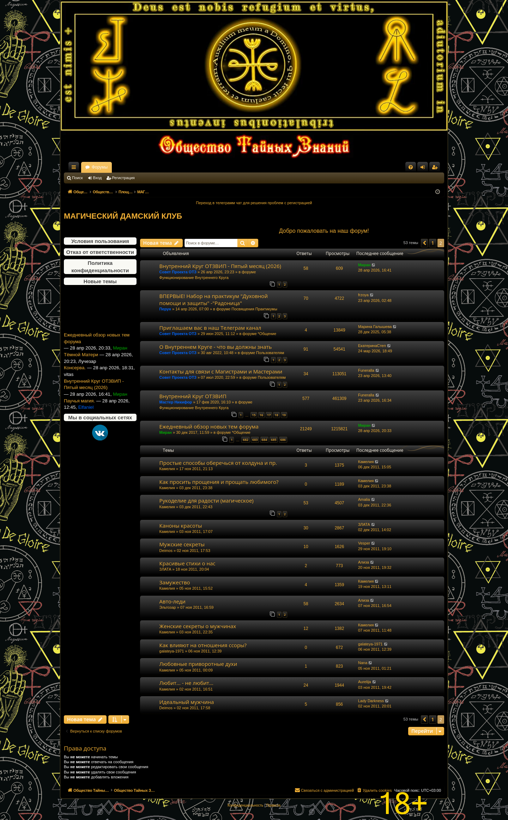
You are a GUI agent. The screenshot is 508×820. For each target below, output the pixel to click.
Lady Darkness (371, 701)
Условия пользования (100, 241)
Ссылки (75, 168)
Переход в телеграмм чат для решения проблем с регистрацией (254, 203)
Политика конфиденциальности (100, 266)
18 (276, 415)
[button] (424, 243)
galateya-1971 (171, 651)
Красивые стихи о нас (187, 563)
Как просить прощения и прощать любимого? (219, 481)
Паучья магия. (79, 407)
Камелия (167, 469)
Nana (362, 663)
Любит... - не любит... (186, 682)
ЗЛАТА (364, 524)
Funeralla (366, 370)
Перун (165, 309)
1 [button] (432, 242)
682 (245, 439)
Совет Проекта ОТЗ (177, 272)
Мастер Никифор (175, 402)
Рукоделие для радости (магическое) (206, 500)
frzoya (363, 295)
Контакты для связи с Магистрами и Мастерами (221, 371)
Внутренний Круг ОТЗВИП (192, 396)
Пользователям (270, 353)
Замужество (174, 582)
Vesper (364, 543)
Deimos (166, 550)
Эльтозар (167, 607)
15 (253, 415)
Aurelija (364, 682)
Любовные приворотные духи (198, 663)
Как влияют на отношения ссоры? (203, 645)
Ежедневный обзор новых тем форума (96, 345)
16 (261, 415)
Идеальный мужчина (186, 701)
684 (264, 439)
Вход (97, 178)
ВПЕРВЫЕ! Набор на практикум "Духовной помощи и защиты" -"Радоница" (213, 299)
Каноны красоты (180, 525)
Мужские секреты (182, 544)
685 (273, 439)
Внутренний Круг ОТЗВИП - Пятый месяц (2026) (94, 391)
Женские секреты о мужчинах (197, 626)
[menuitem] (410, 167)
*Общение (267, 334)
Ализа (363, 562)
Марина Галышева (375, 326)
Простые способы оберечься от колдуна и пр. (218, 462)
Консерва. (75, 374)
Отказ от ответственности (100, 252)
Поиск (77, 178)
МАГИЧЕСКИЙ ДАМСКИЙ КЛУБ (123, 216)
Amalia (364, 499)
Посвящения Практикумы (254, 309)
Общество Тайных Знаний (111, 167)
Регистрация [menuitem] (436, 168)
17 (269, 415)
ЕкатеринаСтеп (372, 346)
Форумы (162, 167)
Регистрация (123, 178)
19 (284, 415)
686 (283, 439)
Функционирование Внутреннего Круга (194, 277)
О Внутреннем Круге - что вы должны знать (215, 346)
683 (255, 439)
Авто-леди (172, 601)
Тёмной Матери (81, 361)
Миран (364, 265)
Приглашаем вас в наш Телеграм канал (210, 327)
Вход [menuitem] (424, 168)
